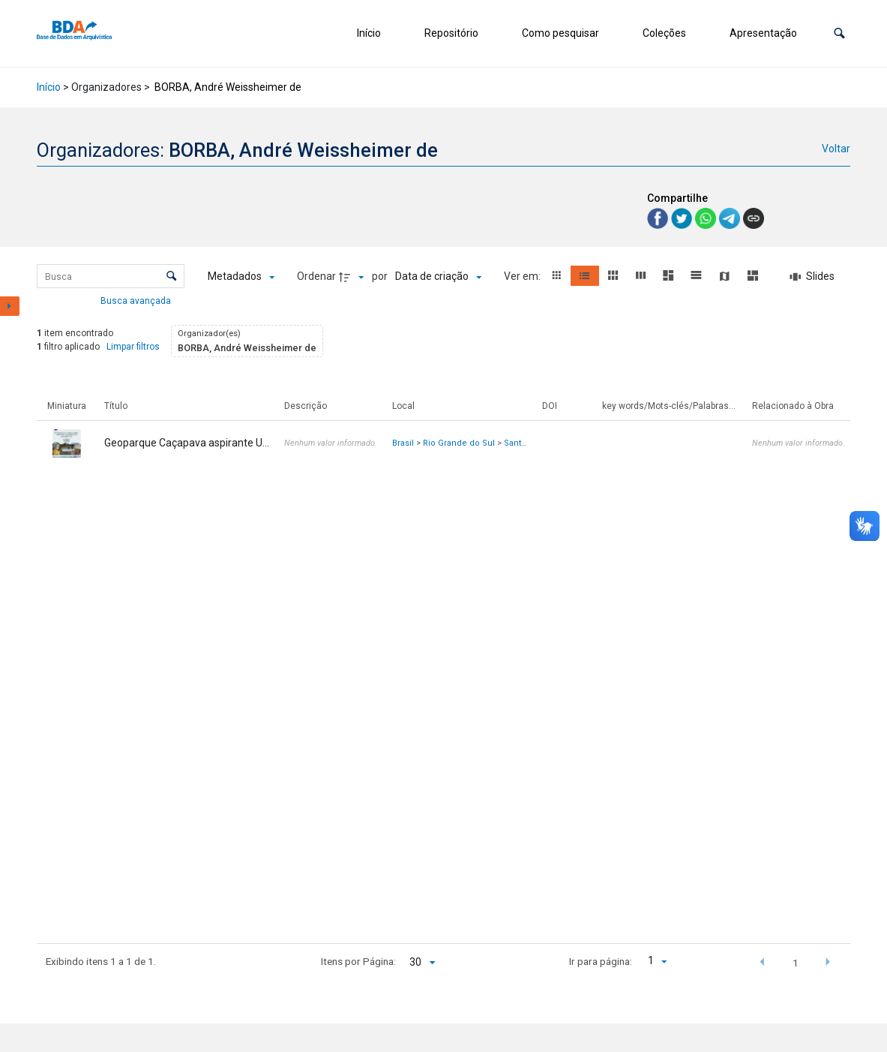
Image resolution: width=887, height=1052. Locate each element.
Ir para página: (600, 961)
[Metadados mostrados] (241, 277)
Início (369, 33)
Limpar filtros (133, 346)
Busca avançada (136, 300)
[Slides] (812, 277)
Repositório (451, 33)
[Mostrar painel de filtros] (9, 306)
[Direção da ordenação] (353, 277)
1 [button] (796, 963)
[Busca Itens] (110, 276)
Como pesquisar (560, 33)
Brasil (403, 443)
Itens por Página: (358, 961)
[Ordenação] (438, 277)
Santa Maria (527, 443)
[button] (839, 33)
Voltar (836, 149)
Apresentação (763, 33)
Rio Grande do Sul (459, 443)
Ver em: (523, 276)
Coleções (664, 33)
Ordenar (316, 276)
